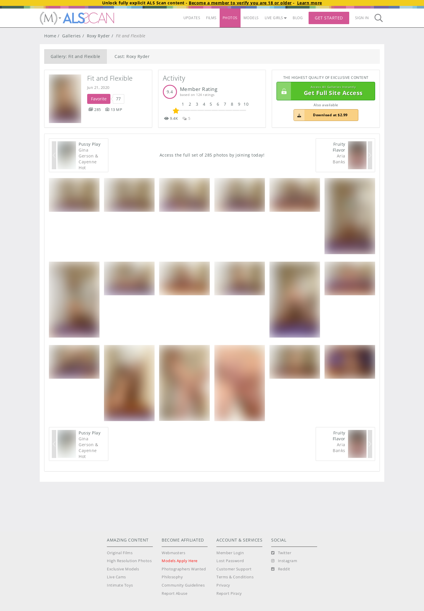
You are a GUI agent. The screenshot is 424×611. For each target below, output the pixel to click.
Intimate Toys (120, 585)
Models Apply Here (180, 560)
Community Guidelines (183, 585)
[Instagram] (284, 561)
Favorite (99, 99)
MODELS (251, 17)
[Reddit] (280, 569)
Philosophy (172, 577)
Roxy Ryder (98, 36)
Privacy (223, 585)
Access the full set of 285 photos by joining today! (212, 155)
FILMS (211, 17)
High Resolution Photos (129, 560)
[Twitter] (281, 553)
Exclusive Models (123, 569)
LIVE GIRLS (276, 17)
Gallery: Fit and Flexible (75, 56)
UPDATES (192, 17)
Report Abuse (174, 593)
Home (50, 36)
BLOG (298, 17)
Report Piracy (229, 593)
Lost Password (230, 560)
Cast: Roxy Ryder (132, 56)
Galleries (71, 36)
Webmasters (173, 552)
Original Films (119, 552)
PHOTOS (230, 17)
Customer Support (233, 569)
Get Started (329, 18)
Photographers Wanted (184, 569)
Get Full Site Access (324, 91)
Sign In (362, 17)
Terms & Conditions (235, 577)
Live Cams (116, 577)
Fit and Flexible (110, 78)
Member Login (230, 552)
